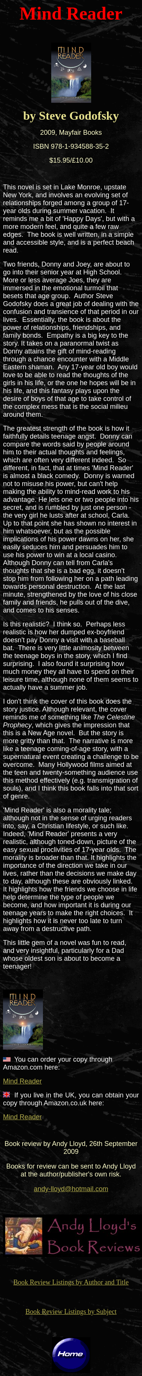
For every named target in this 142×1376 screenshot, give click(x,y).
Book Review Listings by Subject (71, 1311)
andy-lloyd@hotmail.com (71, 1189)
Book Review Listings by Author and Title (70, 1282)
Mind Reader (22, 1081)
